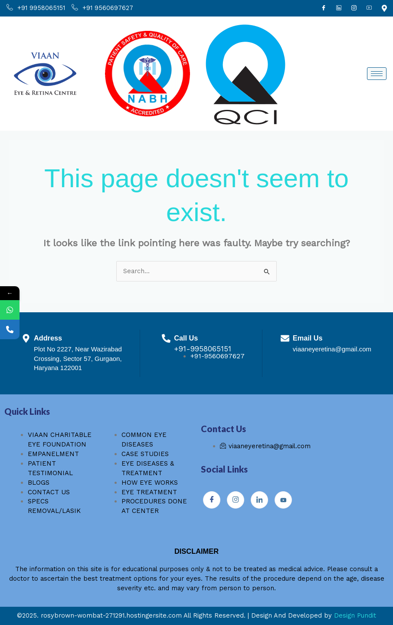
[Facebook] (323, 8)
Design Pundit (355, 615)
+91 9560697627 (102, 8)
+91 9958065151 (36, 8)
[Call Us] (166, 338)
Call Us (186, 338)
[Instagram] (353, 8)
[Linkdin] (338, 8)
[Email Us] (285, 338)
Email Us (308, 338)
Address (48, 338)
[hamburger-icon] (376, 73)
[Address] (26, 338)
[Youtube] (369, 8)
